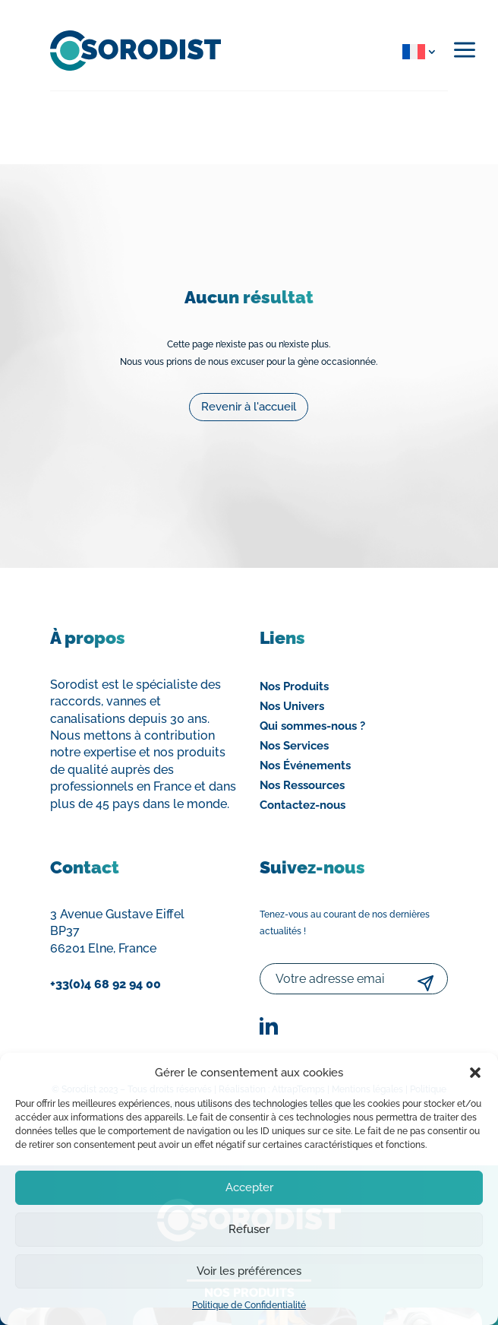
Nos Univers (292, 706)
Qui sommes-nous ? (312, 726)
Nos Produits (294, 686)
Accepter (249, 1187)
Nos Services (294, 746)
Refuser (249, 1229)
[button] (475, 1072)
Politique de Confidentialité (249, 1305)
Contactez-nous (302, 805)
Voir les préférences (249, 1271)
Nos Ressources (302, 785)
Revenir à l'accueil (249, 402)
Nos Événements (305, 765)
